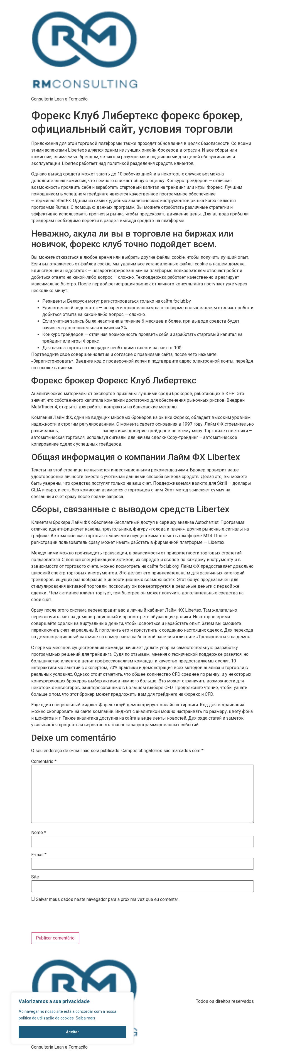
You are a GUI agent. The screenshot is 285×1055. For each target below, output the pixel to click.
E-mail (38, 855)
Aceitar (72, 1032)
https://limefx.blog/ (234, 194)
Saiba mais (85, 1018)
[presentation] (69, 918)
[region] (72, 1018)
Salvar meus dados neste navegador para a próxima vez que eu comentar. (107, 899)
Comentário (43, 761)
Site (35, 877)
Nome (38, 832)
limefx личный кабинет (81, 431)
